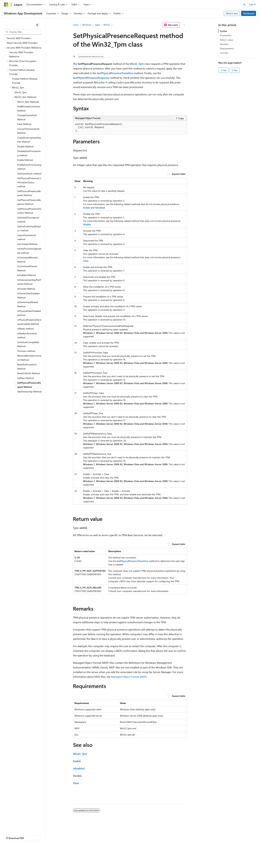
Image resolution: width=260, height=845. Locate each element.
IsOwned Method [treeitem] (26, 288)
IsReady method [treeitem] (25, 328)
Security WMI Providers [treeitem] (19, 38)
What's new (232, 13)
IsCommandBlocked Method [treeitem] (27, 259)
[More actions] (184, 25)
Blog (45, 835)
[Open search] (244, 4)
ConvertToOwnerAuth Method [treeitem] (28, 131)
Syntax (223, 31)
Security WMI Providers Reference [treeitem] (21, 54)
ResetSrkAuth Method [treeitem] (28, 373)
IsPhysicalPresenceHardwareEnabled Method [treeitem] (29, 321)
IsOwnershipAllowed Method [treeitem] (27, 304)
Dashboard (248, 13)
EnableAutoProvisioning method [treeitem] (29, 166)
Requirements (227, 48)
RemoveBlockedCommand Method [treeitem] (29, 357)
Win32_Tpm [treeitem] (21, 92)
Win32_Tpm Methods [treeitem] (28, 101)
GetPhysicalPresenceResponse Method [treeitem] (29, 202)
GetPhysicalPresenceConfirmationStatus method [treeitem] (29, 182)
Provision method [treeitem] (26, 351)
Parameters (225, 35)
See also (224, 52)
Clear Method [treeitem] (24, 124)
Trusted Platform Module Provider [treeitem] (24, 80)
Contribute (59, 835)
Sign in (252, 4)
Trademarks (137, 835)
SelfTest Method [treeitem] (25, 378)
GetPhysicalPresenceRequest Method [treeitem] (29, 193)
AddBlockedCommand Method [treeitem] (28, 108)
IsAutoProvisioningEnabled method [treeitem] (29, 250)
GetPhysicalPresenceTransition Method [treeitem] (29, 210)
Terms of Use (121, 835)
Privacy (72, 835)
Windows (86, 24)
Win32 (106, 24)
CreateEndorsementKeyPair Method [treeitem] (29, 139)
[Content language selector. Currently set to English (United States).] (19, 827)
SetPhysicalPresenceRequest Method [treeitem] (29, 384)
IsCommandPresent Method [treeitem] (27, 268)
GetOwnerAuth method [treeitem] (29, 173)
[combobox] (22, 32)
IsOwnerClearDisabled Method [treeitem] (28, 295)
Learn (76, 24)
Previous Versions (30, 835)
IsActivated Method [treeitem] (27, 244)
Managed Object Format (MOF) (129, 676)
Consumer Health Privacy (95, 835)
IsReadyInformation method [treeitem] (27, 335)
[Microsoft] (6, 4)
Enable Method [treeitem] (25, 159)
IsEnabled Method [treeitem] (26, 275)
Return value (226, 39)
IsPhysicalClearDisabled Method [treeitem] (29, 313)
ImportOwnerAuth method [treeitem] (26, 237)
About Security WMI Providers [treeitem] (22, 42)
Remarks (224, 44)
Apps (97, 24)
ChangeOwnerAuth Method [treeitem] (27, 117)
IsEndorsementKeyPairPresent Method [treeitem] (29, 282)
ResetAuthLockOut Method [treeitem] (26, 366)
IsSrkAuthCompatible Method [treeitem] (28, 344)
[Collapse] (37, 25)
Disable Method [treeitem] (25, 146)
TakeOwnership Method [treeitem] (29, 391)
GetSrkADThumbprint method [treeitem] (28, 219)
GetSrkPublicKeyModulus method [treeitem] (29, 228)
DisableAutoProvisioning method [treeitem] (29, 153)
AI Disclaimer (10, 835)
